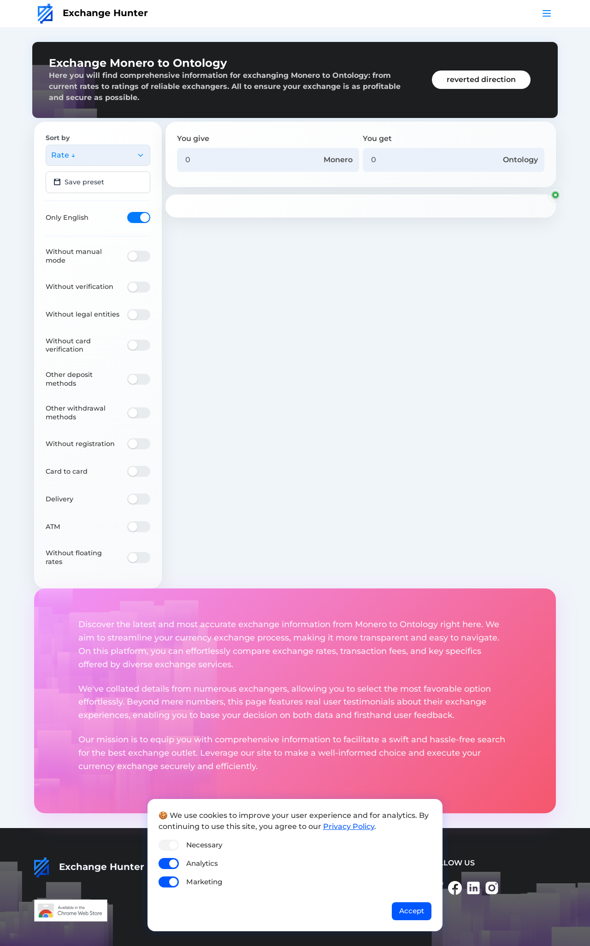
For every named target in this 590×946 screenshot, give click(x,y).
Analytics (202, 863)
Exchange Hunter (93, 12)
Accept (411, 910)
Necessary (204, 844)
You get (377, 138)
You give (193, 138)
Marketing (204, 881)
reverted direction (481, 79)
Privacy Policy (348, 826)
